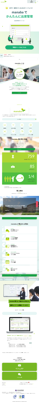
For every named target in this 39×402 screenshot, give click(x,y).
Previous (1, 59)
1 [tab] (2, 25)
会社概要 (3, 383)
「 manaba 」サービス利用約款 (24, 382)
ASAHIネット (12, 393)
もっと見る (19, 95)
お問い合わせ (4, 382)
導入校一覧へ (19, 152)
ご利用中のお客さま (31, 2)
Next (38, 59)
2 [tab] (2, 26)
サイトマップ (4, 385)
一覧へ (19, 59)
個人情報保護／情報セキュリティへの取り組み (26, 383)
